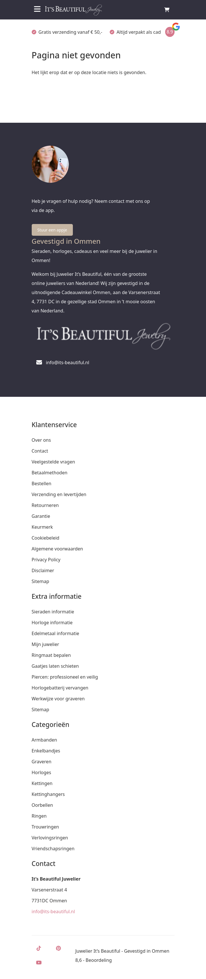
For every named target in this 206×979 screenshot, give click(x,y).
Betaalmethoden (49, 472)
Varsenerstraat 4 (49, 890)
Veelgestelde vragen (53, 462)
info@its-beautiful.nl (53, 911)
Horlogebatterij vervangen (60, 688)
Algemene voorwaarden (57, 549)
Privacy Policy (46, 559)
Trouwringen (45, 827)
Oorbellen (42, 805)
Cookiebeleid (45, 538)
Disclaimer (43, 570)
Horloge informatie (52, 622)
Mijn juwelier (45, 644)
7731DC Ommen (49, 900)
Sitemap (40, 581)
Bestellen (41, 483)
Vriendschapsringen (53, 848)
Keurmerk (42, 527)
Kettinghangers (48, 794)
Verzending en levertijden (59, 494)
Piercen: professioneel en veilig (65, 677)
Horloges (41, 772)
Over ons (41, 440)
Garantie (41, 516)
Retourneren (45, 505)
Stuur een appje (52, 230)
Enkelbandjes (46, 751)
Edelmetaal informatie (55, 633)
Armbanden (44, 740)
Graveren (41, 761)
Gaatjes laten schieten (55, 666)
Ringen (39, 816)
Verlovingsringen (50, 838)
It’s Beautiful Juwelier (56, 879)
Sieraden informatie (53, 612)
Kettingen (42, 783)
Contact (40, 451)
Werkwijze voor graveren (58, 698)
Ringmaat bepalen (51, 655)
